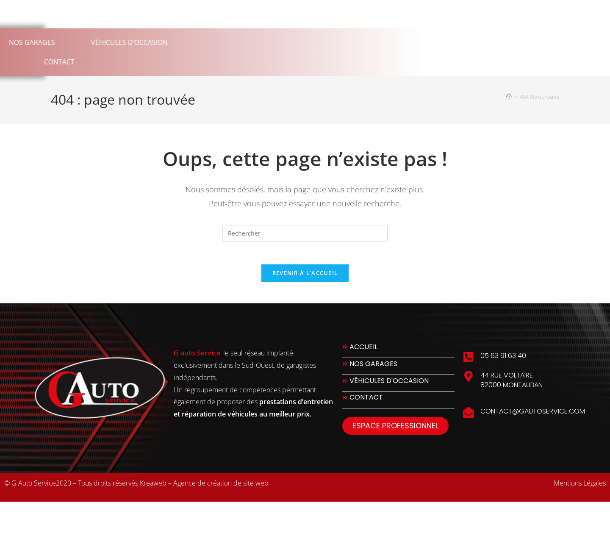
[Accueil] (509, 96)
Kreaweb (153, 486)
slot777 (78, 515)
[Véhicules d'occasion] (398, 386)
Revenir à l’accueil (305, 276)
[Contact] (398, 403)
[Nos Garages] (398, 369)
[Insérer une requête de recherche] (305, 233)
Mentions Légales (580, 486)
